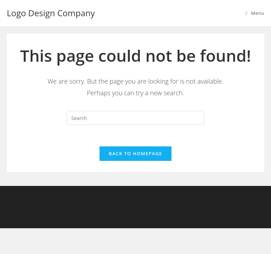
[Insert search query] (135, 118)
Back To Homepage (135, 153)
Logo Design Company (51, 13)
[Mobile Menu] (255, 13)
